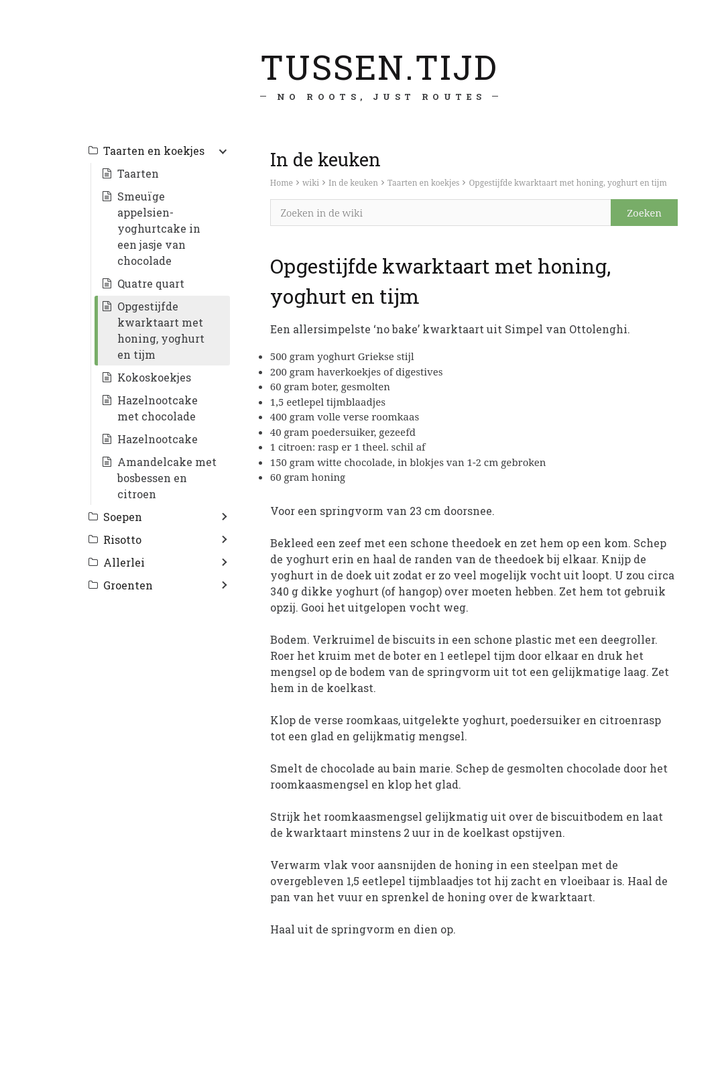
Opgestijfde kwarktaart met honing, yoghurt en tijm (567, 182)
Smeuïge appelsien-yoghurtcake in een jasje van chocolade (158, 228)
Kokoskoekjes (154, 377)
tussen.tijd (378, 66)
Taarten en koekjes (423, 182)
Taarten (138, 173)
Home (281, 182)
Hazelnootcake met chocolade (157, 408)
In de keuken (353, 182)
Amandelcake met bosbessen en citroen (167, 478)
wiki (310, 182)
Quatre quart (150, 283)
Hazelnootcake (157, 439)
